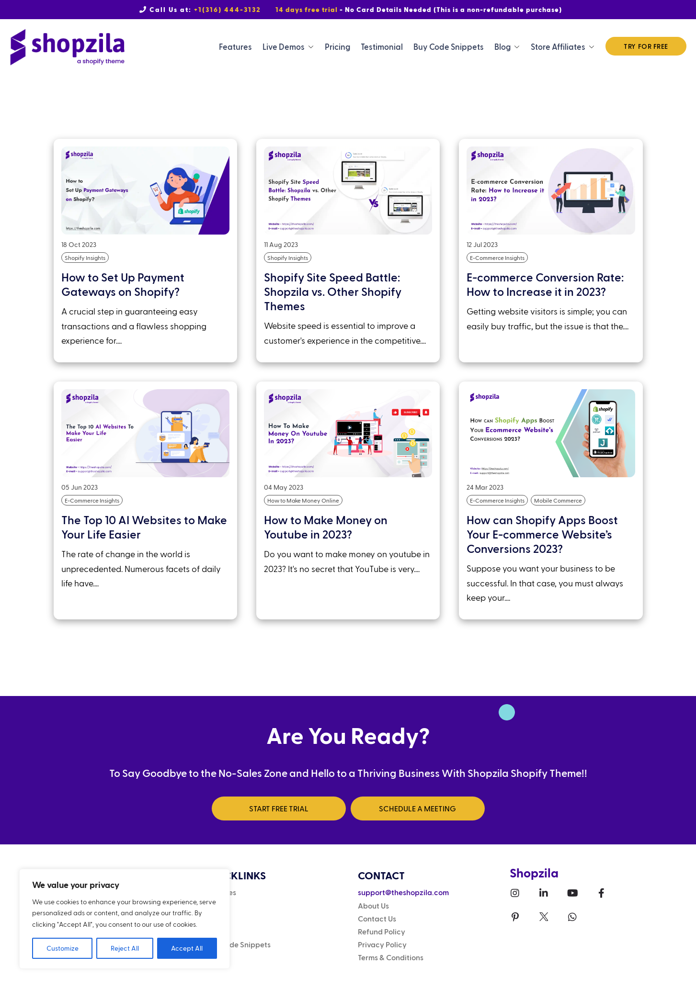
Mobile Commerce (558, 500)
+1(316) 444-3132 (227, 9)
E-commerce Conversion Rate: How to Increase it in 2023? (545, 284)
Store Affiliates (558, 46)
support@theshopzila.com (403, 892)
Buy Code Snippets (448, 46)
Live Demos (283, 46)
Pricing (337, 46)
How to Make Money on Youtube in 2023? (326, 527)
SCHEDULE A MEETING (417, 808)
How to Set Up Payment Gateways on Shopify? (122, 284)
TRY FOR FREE (646, 46)
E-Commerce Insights (497, 257)
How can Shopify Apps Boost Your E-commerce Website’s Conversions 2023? (542, 534)
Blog (502, 46)
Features (235, 46)
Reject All (125, 948)
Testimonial (382, 46)
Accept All (187, 948)
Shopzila (534, 872)
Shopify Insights (85, 257)
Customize (62, 948)
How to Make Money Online (303, 500)
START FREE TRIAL (278, 808)
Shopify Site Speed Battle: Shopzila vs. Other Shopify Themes (332, 291)
